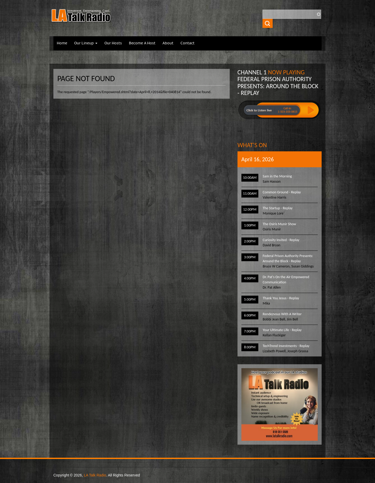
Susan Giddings (302, 266)
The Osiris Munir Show (279, 224)
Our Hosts (113, 43)
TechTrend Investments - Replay (286, 346)
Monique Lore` (274, 213)
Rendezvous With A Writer (282, 314)
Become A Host (142, 43)
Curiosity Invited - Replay (281, 240)
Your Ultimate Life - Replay (282, 330)
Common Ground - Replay (282, 192)
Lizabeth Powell (274, 351)
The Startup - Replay (278, 208)
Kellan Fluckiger (274, 335)
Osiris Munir (272, 229)
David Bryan (271, 245)
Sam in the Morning (277, 176)
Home (62, 43)
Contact (187, 43)
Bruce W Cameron (276, 266)
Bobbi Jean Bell (274, 319)
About (167, 43)
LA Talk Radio (95, 475)
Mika (266, 303)
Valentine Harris (274, 197)
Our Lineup (85, 43)
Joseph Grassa (298, 351)
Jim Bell (292, 319)
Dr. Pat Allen (272, 287)
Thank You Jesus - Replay (281, 298)
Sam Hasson (272, 181)
